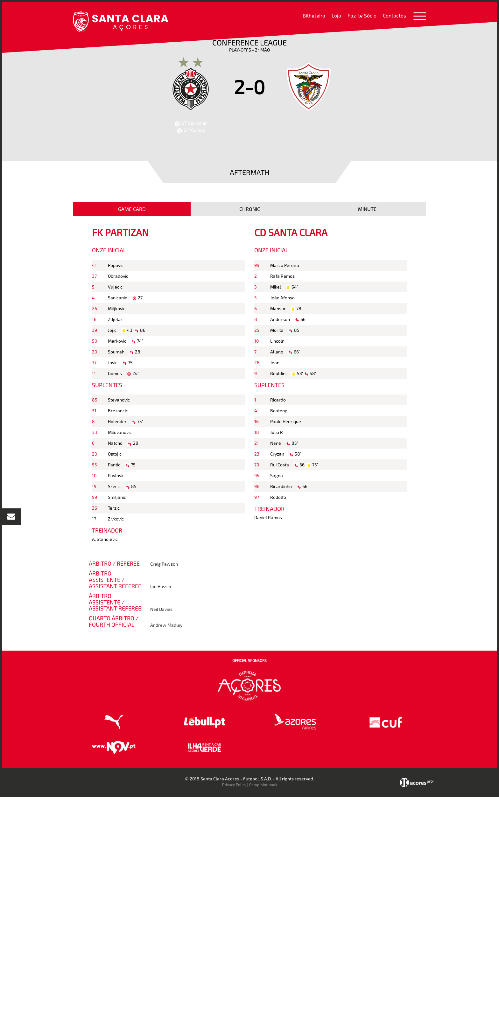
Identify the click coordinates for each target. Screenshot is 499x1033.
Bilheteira (314, 15)
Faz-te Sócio (362, 15)
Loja (336, 15)
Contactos (394, 15)
